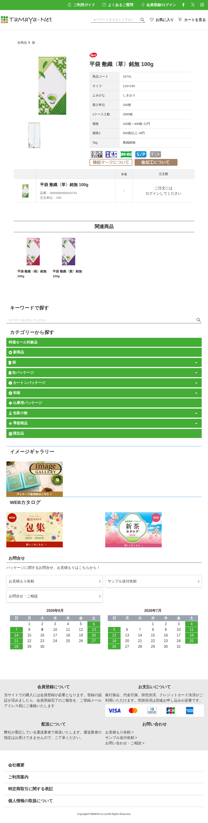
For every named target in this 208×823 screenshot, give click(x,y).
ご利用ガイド (81, 5)
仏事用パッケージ (25, 403)
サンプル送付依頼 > (121, 738)
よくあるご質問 (117, 5)
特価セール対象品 (23, 342)
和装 (14, 393)
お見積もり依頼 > (119, 732)
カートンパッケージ (27, 383)
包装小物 (18, 413)
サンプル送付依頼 (122, 581)
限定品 (16, 433)
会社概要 (16, 765)
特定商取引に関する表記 (30, 789)
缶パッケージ (21, 373)
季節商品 (18, 423)
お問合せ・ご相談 (23, 596)
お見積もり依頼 (21, 581)
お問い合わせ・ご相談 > (125, 743)
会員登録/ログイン (158, 5)
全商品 (22, 42)
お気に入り (162, 20)
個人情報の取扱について (30, 801)
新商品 (16, 352)
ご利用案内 (18, 777)
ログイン (152, 193)
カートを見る (192, 20)
